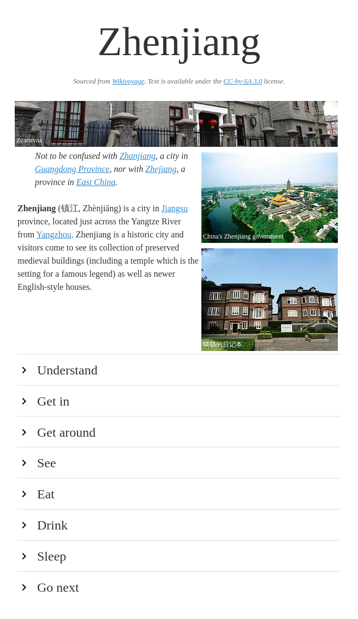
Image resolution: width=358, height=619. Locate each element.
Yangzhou (54, 234)
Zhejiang (161, 169)
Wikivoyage (128, 81)
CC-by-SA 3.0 (242, 81)
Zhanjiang (138, 155)
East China (96, 182)
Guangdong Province (72, 169)
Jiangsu (175, 208)
